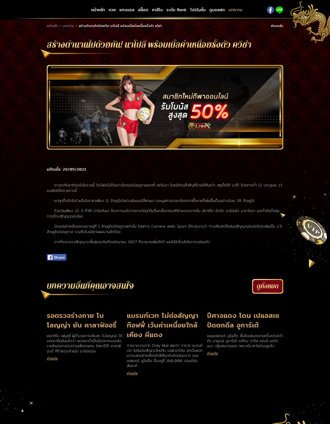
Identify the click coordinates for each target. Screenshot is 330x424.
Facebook (270, 9)
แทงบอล (126, 10)
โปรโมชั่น (198, 10)
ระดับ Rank (176, 10)
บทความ (235, 10)
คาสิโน (157, 10)
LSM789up (65, 10)
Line (279, 10)
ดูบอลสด (217, 10)
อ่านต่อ (52, 358)
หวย (112, 10)
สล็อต (143, 10)
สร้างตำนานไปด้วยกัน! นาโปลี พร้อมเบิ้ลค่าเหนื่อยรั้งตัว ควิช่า (120, 25)
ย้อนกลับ (277, 25)
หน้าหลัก (98, 10)
